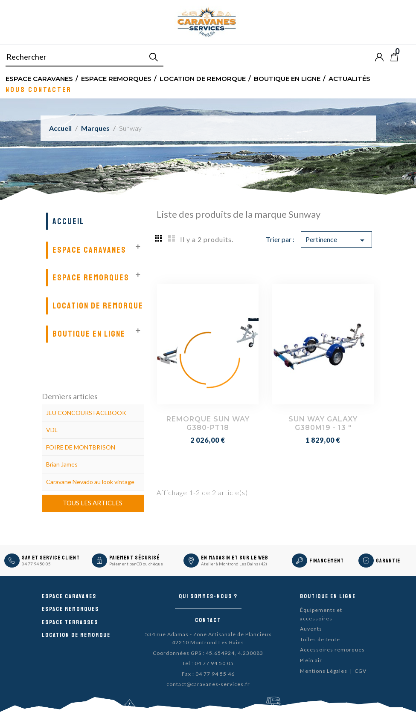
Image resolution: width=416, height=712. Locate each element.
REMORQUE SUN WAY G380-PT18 (208, 423)
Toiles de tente (320, 639)
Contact (208, 620)
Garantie (388, 560)
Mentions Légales (323, 671)
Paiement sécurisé (134, 557)
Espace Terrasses (70, 622)
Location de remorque (203, 78)
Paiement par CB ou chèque (136, 563)
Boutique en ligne (287, 78)
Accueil (68, 221)
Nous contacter (39, 89)
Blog (408, 57)
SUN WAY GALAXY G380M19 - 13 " (323, 423)
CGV (361, 671)
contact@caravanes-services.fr (208, 684)
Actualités (349, 78)
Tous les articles (92, 503)
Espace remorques (116, 78)
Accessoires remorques (332, 649)
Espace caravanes (69, 596)
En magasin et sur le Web (234, 557)
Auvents (311, 629)
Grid (158, 237)
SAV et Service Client (51, 557)
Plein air (311, 660)
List (171, 237)
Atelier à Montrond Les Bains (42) (234, 563)
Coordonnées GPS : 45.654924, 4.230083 (208, 653)
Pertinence (336, 240)
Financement (326, 560)
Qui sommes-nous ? (208, 596)
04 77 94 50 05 (36, 563)
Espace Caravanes (39, 78)
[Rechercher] (84, 57)
